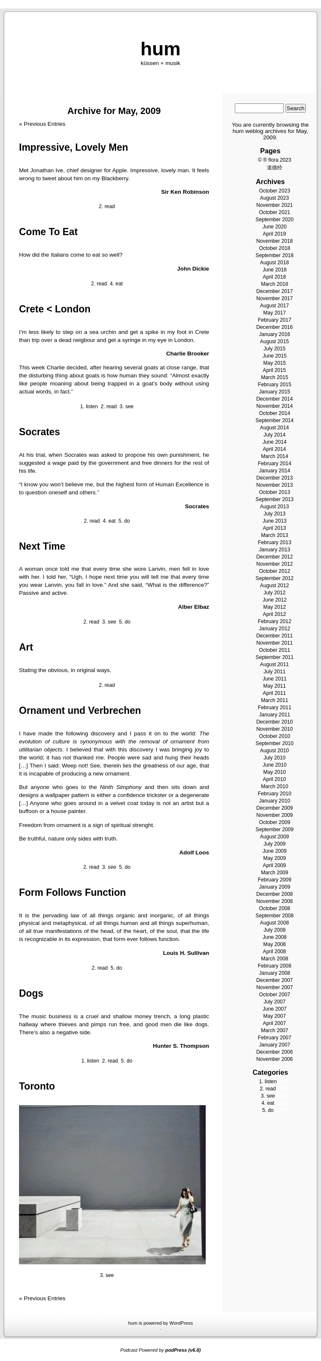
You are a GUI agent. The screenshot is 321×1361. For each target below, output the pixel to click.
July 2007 (275, 1002)
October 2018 (274, 248)
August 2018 (274, 263)
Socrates (39, 431)
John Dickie (193, 269)
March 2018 (274, 284)
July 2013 (275, 514)
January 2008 (274, 973)
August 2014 (274, 428)
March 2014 (274, 456)
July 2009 (275, 844)
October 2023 (274, 191)
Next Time (42, 546)
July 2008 (275, 930)
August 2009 (274, 837)
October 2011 (274, 650)
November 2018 (274, 241)
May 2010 (274, 772)
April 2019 (274, 234)
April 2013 (274, 528)
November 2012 (274, 564)
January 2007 (274, 1045)
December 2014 (274, 399)
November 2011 (274, 643)
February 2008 (274, 966)
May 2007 (274, 1016)
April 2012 (274, 614)
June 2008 (275, 937)
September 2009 (275, 829)
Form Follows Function (72, 892)
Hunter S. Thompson (181, 1046)
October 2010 (274, 736)
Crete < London (54, 309)
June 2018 (275, 270)
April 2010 (274, 779)
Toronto (37, 1086)
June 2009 (275, 851)
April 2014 (274, 449)
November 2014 (274, 406)
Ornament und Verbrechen (80, 710)
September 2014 (275, 420)
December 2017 (274, 291)
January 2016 (274, 334)
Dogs (31, 993)
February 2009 (274, 880)
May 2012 (274, 607)
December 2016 (274, 327)
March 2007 (274, 1030)
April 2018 (274, 277)
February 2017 (274, 320)
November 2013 (274, 485)
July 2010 (275, 758)
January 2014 (274, 471)
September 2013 (275, 499)
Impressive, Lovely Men (73, 147)
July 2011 (275, 672)
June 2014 (275, 442)
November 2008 (274, 901)
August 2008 (274, 923)
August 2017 (274, 306)
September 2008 (275, 916)
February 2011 (274, 707)
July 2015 (275, 349)
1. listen (89, 406)
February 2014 (274, 463)
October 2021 (274, 212)
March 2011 (274, 700)
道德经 (274, 168)
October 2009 (274, 822)
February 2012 (274, 621)
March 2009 (274, 873)
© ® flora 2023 (274, 160)
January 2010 (274, 801)
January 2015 (274, 392)
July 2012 (275, 593)
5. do (124, 521)
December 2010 (274, 722)
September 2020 (275, 219)
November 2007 (274, 987)
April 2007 (274, 1023)
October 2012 (274, 571)
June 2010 (275, 765)
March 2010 (274, 786)
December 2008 (274, 894)
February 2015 (274, 385)
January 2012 (274, 629)
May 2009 (274, 858)
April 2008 (274, 951)
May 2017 (274, 313)
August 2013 (274, 507)
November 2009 (274, 815)
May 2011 (274, 686)
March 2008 (274, 959)
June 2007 (275, 1009)
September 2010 (275, 743)
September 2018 (275, 255)
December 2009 (274, 808)
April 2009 (274, 865)
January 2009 (274, 887)
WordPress (181, 1323)
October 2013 (274, 492)
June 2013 (275, 521)
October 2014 (274, 413)
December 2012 (274, 557)
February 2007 (274, 1038)
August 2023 (274, 198)
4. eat (116, 284)
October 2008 (274, 908)
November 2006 (274, 1059)
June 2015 (275, 356)
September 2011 (275, 657)
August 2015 (274, 341)
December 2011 (274, 636)
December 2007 (274, 980)
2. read (107, 206)
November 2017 (274, 298)
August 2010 (274, 751)
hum (160, 49)
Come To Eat (48, 231)
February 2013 (274, 542)
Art (26, 647)
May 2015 (274, 363)
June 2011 (275, 679)
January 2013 (274, 550)
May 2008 (274, 944)
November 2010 (274, 729)
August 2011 (274, 664)
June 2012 (275, 600)
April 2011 (274, 693)
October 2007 (274, 995)
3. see (126, 406)
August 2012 (274, 585)
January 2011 (274, 715)
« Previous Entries (42, 124)
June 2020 (275, 227)
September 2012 (275, 578)
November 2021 (274, 205)
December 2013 (274, 478)
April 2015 (274, 370)
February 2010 (274, 794)
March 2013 (274, 535)
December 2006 (274, 1052)
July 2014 (275, 435)
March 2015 (274, 377)
